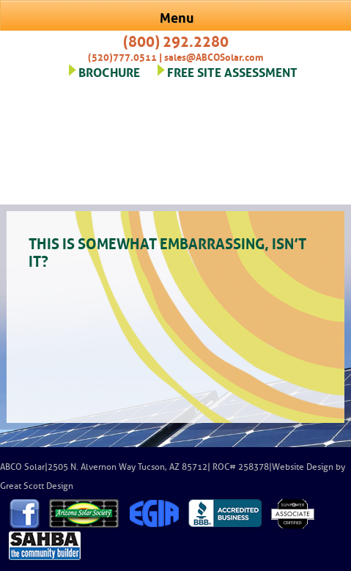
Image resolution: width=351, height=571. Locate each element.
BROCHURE (109, 71)
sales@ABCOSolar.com (213, 56)
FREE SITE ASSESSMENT (232, 71)
